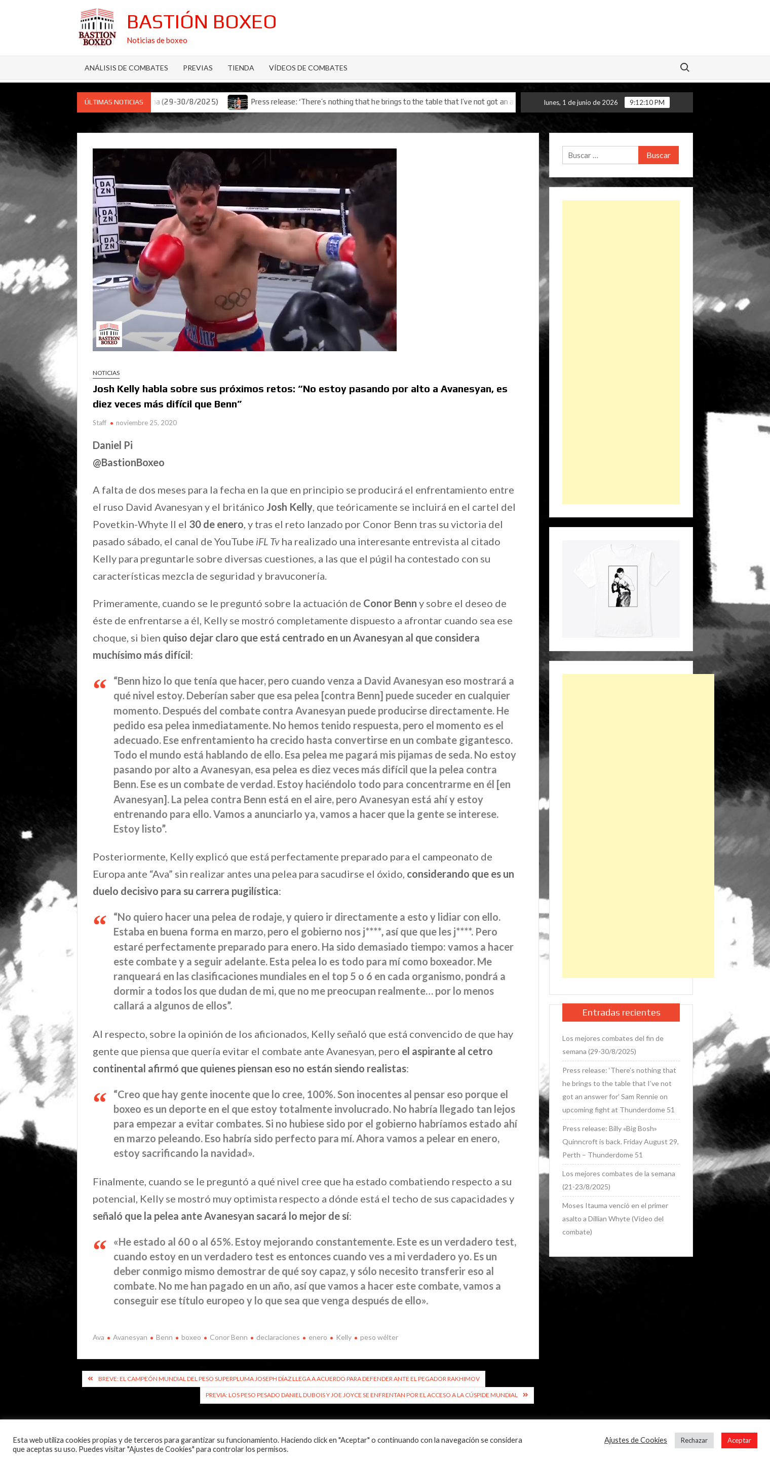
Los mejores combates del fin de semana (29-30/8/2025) (613, 1045)
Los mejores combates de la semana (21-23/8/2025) (618, 1180)
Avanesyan (130, 1337)
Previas (198, 67)
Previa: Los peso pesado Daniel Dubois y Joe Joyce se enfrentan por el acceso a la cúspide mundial (362, 1395)
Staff (99, 423)
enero (318, 1337)
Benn (164, 1337)
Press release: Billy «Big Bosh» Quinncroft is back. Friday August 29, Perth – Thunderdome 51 (620, 1141)
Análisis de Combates (126, 67)
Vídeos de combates (308, 67)
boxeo (191, 1337)
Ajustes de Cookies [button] (635, 1440)
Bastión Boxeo (202, 21)
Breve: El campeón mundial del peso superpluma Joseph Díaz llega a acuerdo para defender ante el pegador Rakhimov (289, 1378)
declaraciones (278, 1337)
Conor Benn (229, 1337)
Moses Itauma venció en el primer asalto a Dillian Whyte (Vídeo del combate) (615, 1218)
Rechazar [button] (694, 1440)
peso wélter (379, 1337)
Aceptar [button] (739, 1440)
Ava (98, 1337)
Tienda (240, 67)
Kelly (344, 1337)
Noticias (106, 373)
